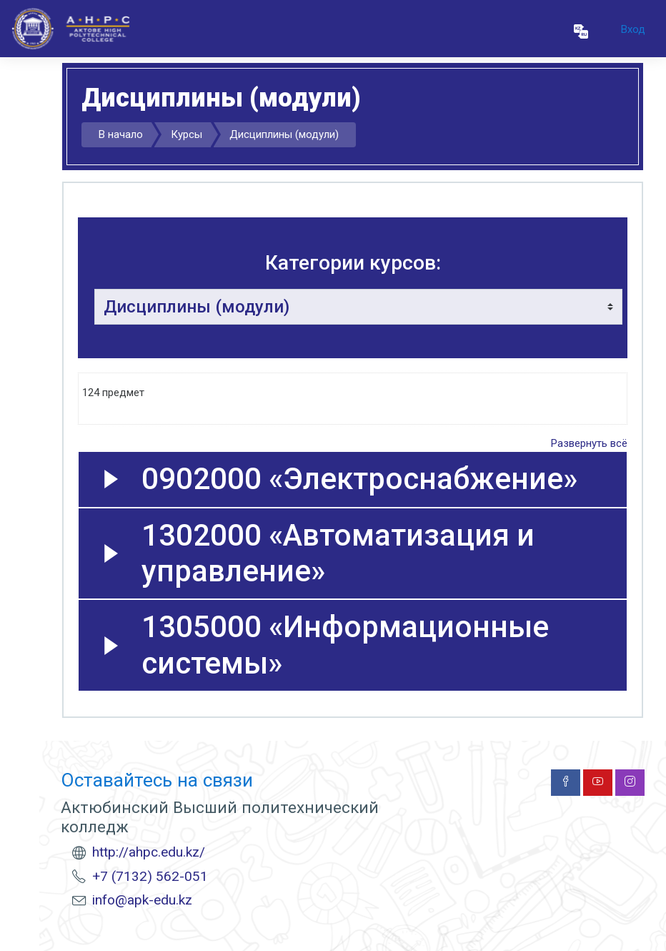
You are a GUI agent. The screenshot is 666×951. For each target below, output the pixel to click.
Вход (633, 29)
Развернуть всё (589, 443)
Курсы (186, 134)
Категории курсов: (353, 263)
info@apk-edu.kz (142, 900)
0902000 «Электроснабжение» (359, 478)
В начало (121, 134)
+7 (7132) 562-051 (150, 876)
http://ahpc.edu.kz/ (148, 852)
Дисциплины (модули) (284, 134)
